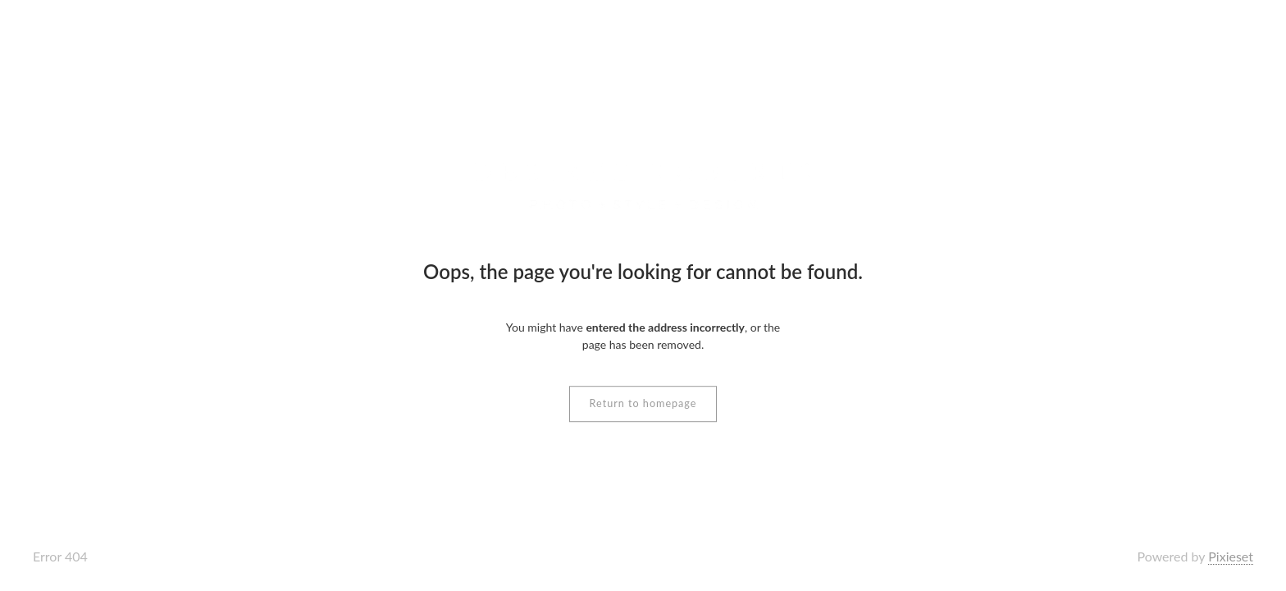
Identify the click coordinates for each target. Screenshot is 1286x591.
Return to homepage (643, 403)
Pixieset (1230, 556)
